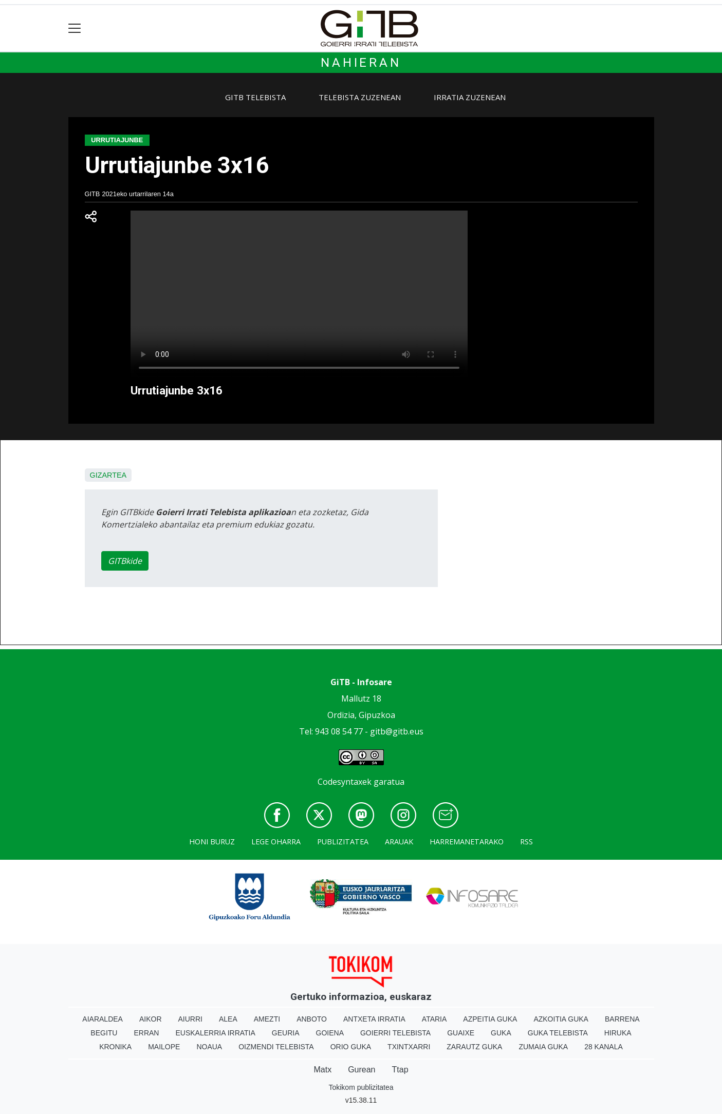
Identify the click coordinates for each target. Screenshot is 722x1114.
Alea (228, 1019)
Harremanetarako (467, 841)
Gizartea (108, 475)
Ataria (434, 1019)
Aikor (150, 1019)
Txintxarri (408, 1047)
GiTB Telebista (255, 97)
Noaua (209, 1047)
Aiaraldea (102, 1019)
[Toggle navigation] (75, 28)
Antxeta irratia (374, 1019)
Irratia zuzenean (470, 97)
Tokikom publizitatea (360, 1087)
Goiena (330, 1033)
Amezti (267, 1019)
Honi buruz (212, 841)
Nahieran (361, 62)
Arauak (399, 841)
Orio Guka (350, 1047)
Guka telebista (558, 1033)
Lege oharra (276, 841)
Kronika (115, 1047)
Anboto (312, 1019)
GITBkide (125, 561)
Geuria (286, 1033)
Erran (146, 1033)
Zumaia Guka (543, 1047)
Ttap (400, 1069)
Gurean (361, 1069)
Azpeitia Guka (490, 1019)
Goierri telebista (395, 1033)
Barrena (622, 1019)
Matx (322, 1069)
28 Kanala (603, 1047)
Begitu (103, 1033)
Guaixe (460, 1033)
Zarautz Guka (474, 1047)
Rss (526, 841)
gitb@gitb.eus (396, 731)
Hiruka (618, 1033)
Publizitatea (342, 841)
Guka (501, 1033)
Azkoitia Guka (560, 1019)
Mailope (164, 1047)
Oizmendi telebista (276, 1047)
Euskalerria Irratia (215, 1033)
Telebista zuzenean (360, 97)
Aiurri (190, 1019)
